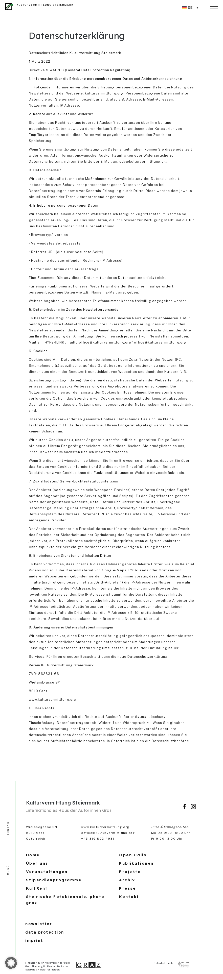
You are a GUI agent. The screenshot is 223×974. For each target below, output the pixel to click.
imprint (34, 940)
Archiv (127, 880)
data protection (44, 932)
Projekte (130, 871)
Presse (127, 888)
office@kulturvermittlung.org (108, 833)
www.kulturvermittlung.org (105, 827)
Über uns (37, 863)
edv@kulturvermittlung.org (143, 161)
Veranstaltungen (47, 871)
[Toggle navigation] (215, 8)
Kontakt (129, 896)
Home (33, 855)
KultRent (37, 888)
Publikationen (136, 863)
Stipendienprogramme (54, 880)
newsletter (38, 924)
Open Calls (132, 855)
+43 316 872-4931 (97, 838)
